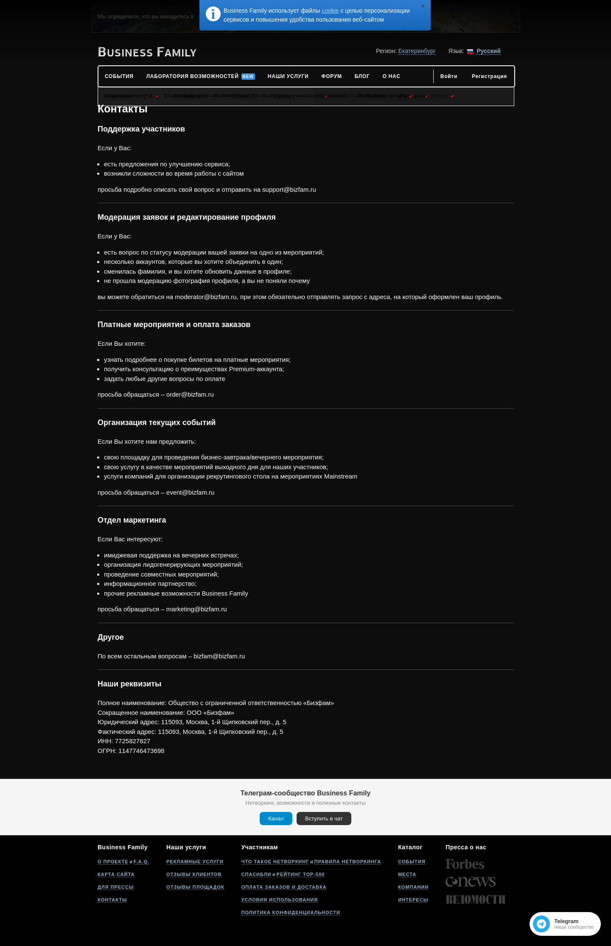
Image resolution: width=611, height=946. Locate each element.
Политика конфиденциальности (290, 912)
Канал (276, 818)
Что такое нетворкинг (275, 861)
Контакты (112, 899)
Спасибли (256, 874)
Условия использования (279, 899)
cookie (330, 10)
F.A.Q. (141, 861)
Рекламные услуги (195, 861)
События (411, 861)
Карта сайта (116, 874)
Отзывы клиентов (193, 874)
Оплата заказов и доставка (284, 887)
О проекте (113, 861)
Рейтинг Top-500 (301, 874)
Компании (413, 887)
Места (407, 874)
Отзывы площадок (195, 887)
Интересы (413, 899)
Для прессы (116, 887)
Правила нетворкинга (347, 861)
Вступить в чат (324, 818)
